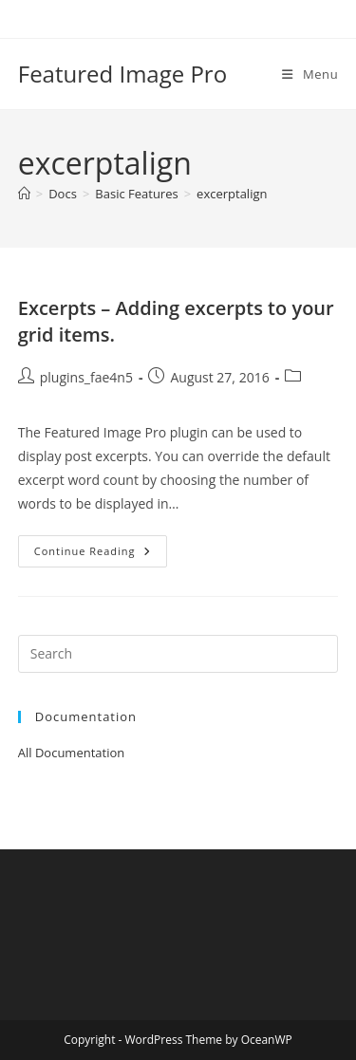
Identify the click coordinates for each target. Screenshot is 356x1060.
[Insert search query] (178, 654)
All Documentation (71, 752)
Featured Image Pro (122, 73)
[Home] (24, 193)
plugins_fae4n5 (86, 377)
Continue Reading (100, 554)
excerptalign (232, 193)
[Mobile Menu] (310, 74)
